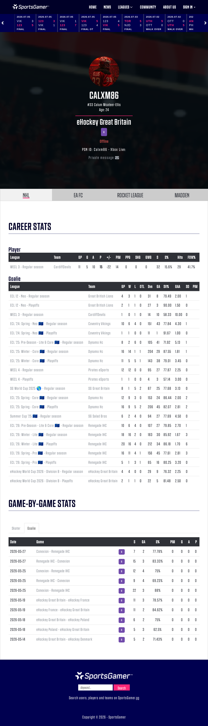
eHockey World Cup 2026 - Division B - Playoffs (41, 480)
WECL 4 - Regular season (26, 369)
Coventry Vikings (99, 323)
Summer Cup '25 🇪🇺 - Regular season (35, 415)
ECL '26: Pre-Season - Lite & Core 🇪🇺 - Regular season (46, 425)
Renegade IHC (97, 425)
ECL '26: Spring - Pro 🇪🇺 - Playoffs (33, 462)
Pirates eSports (98, 369)
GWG (148, 257)
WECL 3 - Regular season (26, 266)
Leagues (125, 6)
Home (92, 6)
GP (80, 257)
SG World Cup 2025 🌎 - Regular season (37, 388)
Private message (104, 157)
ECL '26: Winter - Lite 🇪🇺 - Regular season (38, 434)
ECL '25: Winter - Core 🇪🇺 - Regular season (39, 351)
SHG (138, 257)
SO (187, 286)
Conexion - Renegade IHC (53, 551)
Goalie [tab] (31, 528)
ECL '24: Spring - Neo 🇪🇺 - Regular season (38, 323)
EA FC (78, 195)
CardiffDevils (62, 266)
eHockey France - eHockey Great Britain (63, 609)
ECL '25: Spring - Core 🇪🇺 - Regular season (39, 397)
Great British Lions (100, 295)
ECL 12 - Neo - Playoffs (24, 305)
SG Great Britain (99, 388)
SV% (166, 286)
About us (169, 6)
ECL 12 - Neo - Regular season (30, 295)
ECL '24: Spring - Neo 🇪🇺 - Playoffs (33, 332)
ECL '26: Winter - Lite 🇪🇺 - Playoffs (33, 443)
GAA (177, 286)
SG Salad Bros (97, 415)
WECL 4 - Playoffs (21, 379)
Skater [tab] (16, 528)
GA (158, 286)
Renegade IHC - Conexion (53, 560)
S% (167, 257)
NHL (26, 195)
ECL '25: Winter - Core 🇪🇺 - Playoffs (34, 360)
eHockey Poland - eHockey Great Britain (62, 629)
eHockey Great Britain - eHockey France (63, 599)
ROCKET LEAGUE (130, 195)
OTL (142, 286)
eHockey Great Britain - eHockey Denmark (64, 639)
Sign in (189, 6)
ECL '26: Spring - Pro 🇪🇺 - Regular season (38, 452)
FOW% (192, 257)
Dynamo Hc (95, 342)
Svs (150, 286)
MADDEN (182, 195)
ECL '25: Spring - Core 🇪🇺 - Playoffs (34, 406)
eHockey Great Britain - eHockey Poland (62, 619)
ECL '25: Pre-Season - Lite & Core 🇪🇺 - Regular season (46, 342)
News (107, 6)
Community (148, 6)
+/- (109, 257)
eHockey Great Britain (104, 121)
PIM (118, 257)
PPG (127, 257)
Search (122, 687)
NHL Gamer (31, 7)
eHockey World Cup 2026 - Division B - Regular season (46, 471)
